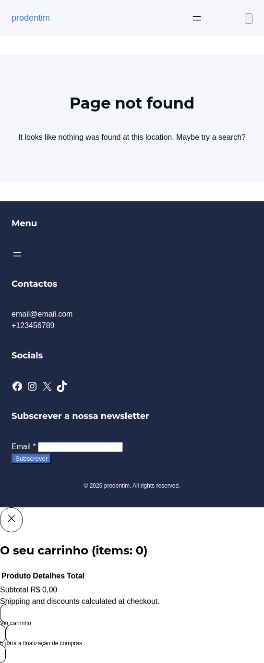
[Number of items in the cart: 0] (248, 18)
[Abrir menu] (197, 18)
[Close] (11, 519)
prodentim (31, 18)
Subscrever (31, 458)
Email (24, 446)
